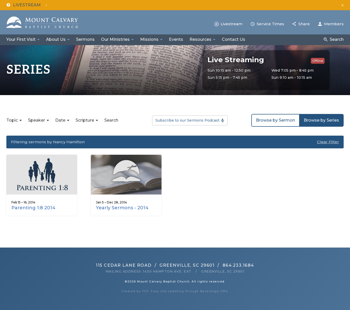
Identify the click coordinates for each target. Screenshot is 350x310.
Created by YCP (135, 291)
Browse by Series (321, 120)
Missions (149, 39)
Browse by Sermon (275, 120)
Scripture (85, 120)
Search (337, 39)
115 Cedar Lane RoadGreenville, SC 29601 (155, 265)
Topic (12, 120)
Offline (317, 61)
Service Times (270, 23)
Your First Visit (21, 39)
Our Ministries (115, 39)
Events (176, 39)
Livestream (231, 23)
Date (60, 120)
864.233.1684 (238, 265)
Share (304, 23)
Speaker (36, 120)
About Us (56, 39)
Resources (200, 39)
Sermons (85, 39)
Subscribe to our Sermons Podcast (187, 120)
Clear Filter (328, 141)
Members (334, 23)
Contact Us (233, 39)
